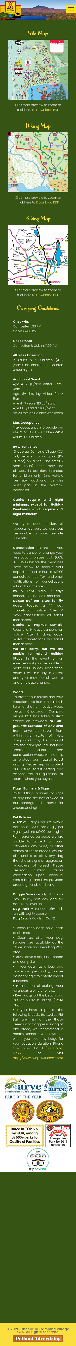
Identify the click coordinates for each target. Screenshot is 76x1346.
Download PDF (47, 109)
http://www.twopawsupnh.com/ (38, 1058)
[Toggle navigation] (71, 9)
